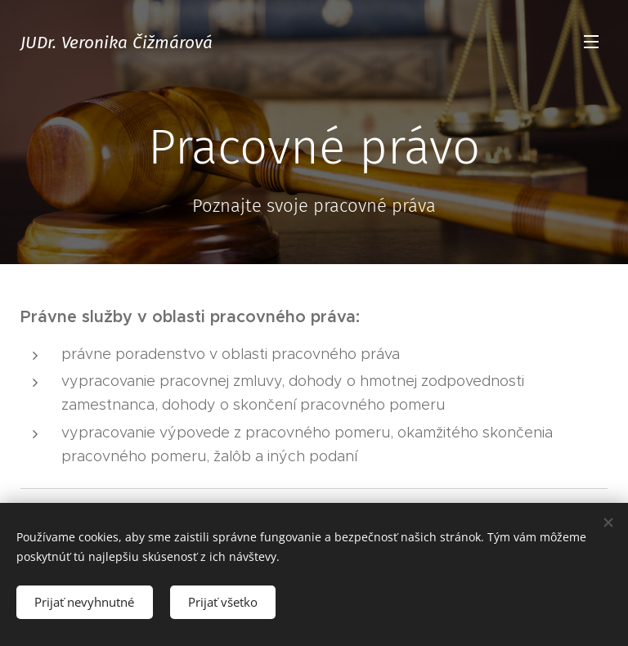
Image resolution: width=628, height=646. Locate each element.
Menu (591, 42)
